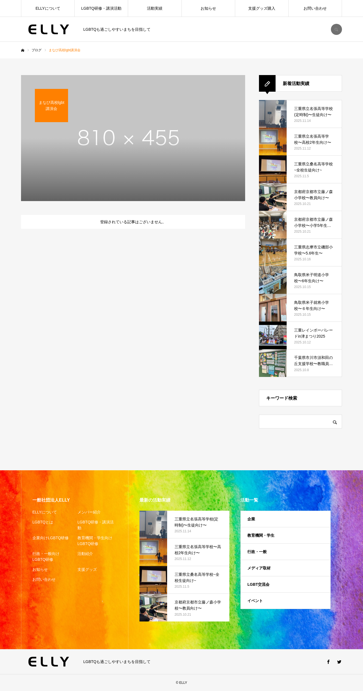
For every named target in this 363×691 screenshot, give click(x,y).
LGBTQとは (42, 522)
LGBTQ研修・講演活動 (101, 8)
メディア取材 (259, 568)
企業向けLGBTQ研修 (50, 538)
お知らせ (208, 8)
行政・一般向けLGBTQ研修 (45, 556)
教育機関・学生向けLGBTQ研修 (94, 541)
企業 (251, 519)
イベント (255, 600)
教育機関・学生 (260, 535)
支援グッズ (87, 569)
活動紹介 (85, 553)
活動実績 (154, 8)
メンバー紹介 (89, 512)
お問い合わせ (315, 8)
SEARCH (336, 29)
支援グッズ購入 (261, 8)
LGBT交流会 (258, 584)
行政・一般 (257, 551)
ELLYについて (47, 8)
